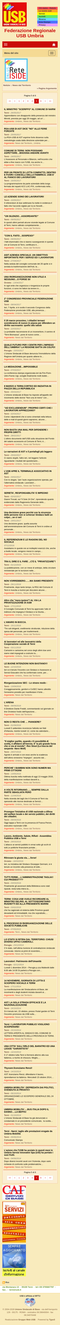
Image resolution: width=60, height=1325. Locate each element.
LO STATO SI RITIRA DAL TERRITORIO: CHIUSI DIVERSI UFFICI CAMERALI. (28, 940)
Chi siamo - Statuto (47, 8)
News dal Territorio (32, 121)
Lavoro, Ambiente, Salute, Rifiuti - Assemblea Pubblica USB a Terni (27, 837)
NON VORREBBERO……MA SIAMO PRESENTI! (28, 581)
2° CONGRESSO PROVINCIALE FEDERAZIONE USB (28, 299)
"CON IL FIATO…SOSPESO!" (19, 235)
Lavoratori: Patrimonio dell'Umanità (22, 961)
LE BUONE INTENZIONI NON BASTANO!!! (26, 663)
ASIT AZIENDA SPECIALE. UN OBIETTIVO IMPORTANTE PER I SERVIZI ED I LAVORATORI (29, 256)
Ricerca (42, 19)
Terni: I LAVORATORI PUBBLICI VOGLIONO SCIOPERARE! (26, 1025)
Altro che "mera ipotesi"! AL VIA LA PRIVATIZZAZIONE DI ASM (22, 601)
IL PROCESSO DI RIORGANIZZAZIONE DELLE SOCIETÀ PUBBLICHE (28, 924)
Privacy (42, 25)
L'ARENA (9, 702)
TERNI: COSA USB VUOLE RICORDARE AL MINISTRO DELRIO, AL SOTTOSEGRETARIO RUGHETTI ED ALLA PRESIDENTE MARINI (27, 901)
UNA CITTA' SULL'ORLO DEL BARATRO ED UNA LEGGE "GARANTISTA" (29, 1047)
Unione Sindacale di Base (27, 1309)
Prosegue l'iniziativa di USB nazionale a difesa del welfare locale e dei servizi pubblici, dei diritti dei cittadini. (29, 814)
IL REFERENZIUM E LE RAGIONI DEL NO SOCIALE (25, 540)
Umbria (18, 121)
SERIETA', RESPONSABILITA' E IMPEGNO (26, 493)
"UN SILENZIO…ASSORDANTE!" (21, 216)
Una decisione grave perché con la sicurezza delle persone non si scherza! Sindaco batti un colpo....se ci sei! (28, 515)
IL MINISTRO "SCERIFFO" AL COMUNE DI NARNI (29, 109)
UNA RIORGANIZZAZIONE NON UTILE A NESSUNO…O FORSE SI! (25, 278)
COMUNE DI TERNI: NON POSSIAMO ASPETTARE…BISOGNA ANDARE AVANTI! (26, 151)
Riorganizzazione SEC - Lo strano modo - (25, 683)
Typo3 (52, 1319)
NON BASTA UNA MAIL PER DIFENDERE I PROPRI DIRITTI (26, 431)
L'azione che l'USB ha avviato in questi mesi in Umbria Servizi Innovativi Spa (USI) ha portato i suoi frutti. (28, 1152)
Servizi (42, 14)
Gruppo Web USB (26, 1319)
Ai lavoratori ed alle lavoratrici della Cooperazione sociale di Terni (22, 642)
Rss (7, 1282)
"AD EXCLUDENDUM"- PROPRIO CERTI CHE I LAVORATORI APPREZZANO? (28, 409)
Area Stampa (44, 22)
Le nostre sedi (45, 11)
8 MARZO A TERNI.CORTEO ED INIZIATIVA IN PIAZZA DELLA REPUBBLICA (27, 387)
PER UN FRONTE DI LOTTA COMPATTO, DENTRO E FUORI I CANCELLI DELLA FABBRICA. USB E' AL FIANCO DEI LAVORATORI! (30, 175)
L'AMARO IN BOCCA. (15, 622)
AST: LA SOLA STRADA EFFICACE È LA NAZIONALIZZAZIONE (25, 1003)
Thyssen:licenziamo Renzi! (18, 1068)
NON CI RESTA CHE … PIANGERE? (22, 722)
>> (50, 101)
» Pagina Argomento (47, 88)
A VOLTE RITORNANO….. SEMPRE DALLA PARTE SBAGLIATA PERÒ (26, 791)
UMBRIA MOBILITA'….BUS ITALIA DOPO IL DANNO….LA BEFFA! (26, 1110)
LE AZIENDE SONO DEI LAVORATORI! (24, 196)
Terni (17, 932)
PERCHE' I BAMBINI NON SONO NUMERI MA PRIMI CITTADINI (27, 769)
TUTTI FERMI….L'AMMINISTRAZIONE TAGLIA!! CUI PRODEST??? (28, 878)
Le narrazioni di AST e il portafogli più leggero (28, 451)
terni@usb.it (15, 1290)
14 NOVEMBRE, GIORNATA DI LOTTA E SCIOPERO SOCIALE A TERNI (24, 981)
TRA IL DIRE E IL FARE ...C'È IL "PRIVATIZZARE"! (30, 561)
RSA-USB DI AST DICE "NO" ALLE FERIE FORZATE (25, 129)
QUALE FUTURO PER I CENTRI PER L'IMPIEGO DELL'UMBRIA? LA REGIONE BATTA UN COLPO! (29, 346)
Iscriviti (42, 16)
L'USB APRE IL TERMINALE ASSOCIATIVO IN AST (28, 472)
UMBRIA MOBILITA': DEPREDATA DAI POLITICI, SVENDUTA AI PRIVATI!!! (29, 1088)
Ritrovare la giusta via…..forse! (20, 858)
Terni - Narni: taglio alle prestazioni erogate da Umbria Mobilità (28, 1132)
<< (10, 101)
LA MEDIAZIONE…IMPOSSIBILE (21, 366)
